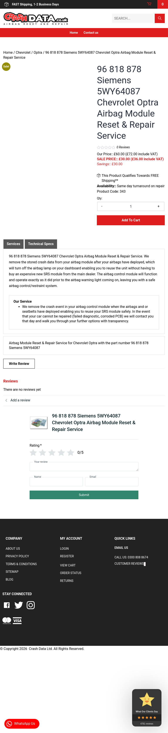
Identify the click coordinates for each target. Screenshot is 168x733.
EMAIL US (121, 547)
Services (13, 244)
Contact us (91, 32)
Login (64, 548)
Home (74, 32)
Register (67, 556)
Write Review (19, 364)
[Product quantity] (130, 206)
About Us (13, 548)
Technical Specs (41, 244)
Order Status (70, 573)
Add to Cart (131, 220)
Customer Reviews (129, 563)
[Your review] (84, 466)
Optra (38, 52)
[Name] (56, 481)
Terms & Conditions (21, 564)
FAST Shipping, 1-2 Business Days (31, 4)
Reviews (123, 147)
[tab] (13, 244)
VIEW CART (68, 565)
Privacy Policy (17, 556)
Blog (9, 579)
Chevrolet (23, 52)
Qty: (99, 198)
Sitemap (12, 571)
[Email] (111, 481)
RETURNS (66, 581)
